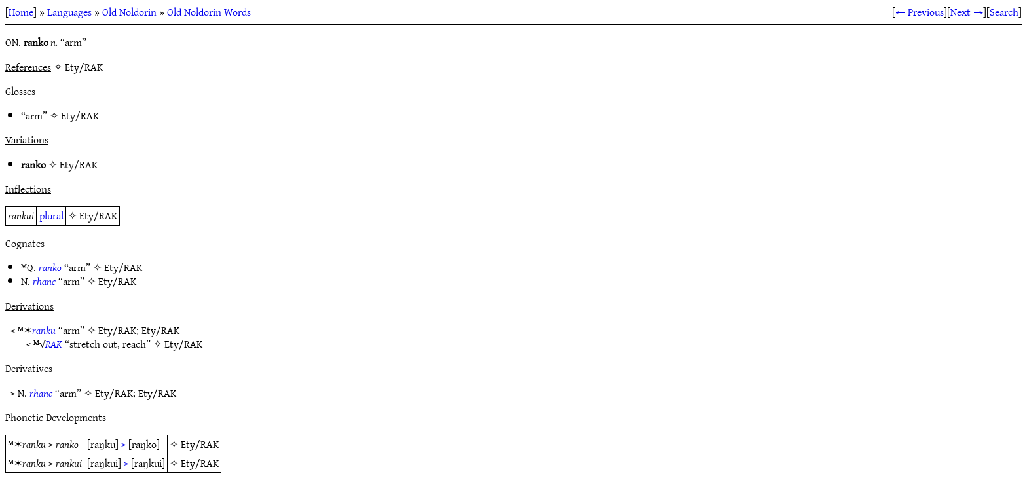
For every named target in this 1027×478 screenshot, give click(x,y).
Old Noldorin (129, 12)
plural (51, 215)
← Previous (919, 12)
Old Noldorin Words (209, 12)
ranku (44, 330)
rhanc (44, 281)
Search (1004, 12)
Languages (69, 12)
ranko (50, 267)
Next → (966, 12)
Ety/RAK (80, 115)
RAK (53, 344)
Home (21, 12)
